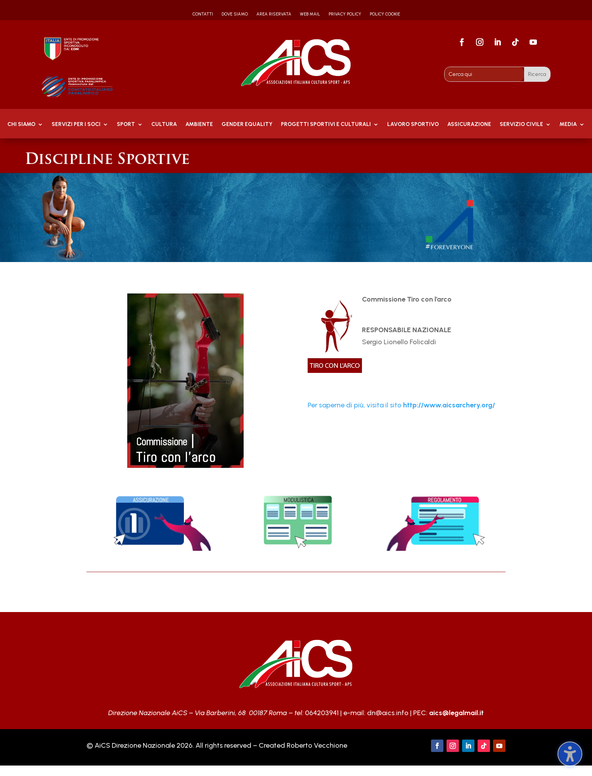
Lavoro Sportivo (413, 125)
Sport (126, 125)
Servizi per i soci (76, 125)
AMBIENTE (199, 125)
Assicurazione (469, 125)
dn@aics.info (388, 713)
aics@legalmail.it (456, 713)
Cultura (164, 125)
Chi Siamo (21, 125)
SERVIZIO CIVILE (521, 125)
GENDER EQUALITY (247, 125)
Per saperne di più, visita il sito (401, 405)
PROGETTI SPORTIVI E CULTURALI (326, 125)
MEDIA (568, 125)
